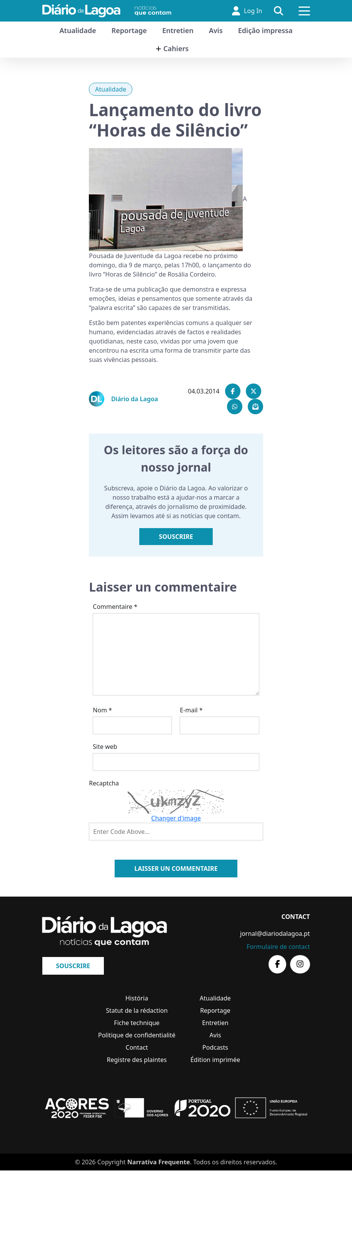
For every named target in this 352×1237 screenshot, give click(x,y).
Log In (247, 10)
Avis (216, 30)
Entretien (178, 30)
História (136, 998)
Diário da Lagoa (134, 399)
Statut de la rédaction (137, 1010)
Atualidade (78, 30)
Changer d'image (176, 818)
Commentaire (115, 606)
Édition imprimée (215, 1059)
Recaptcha (104, 783)
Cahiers (176, 48)
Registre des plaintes (137, 1059)
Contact (137, 1047)
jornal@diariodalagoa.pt (275, 933)
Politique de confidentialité (136, 1035)
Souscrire (176, 536)
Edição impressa (265, 30)
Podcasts (215, 1047)
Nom (102, 710)
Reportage (129, 30)
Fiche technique (136, 1023)
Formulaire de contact (278, 946)
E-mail (191, 710)
